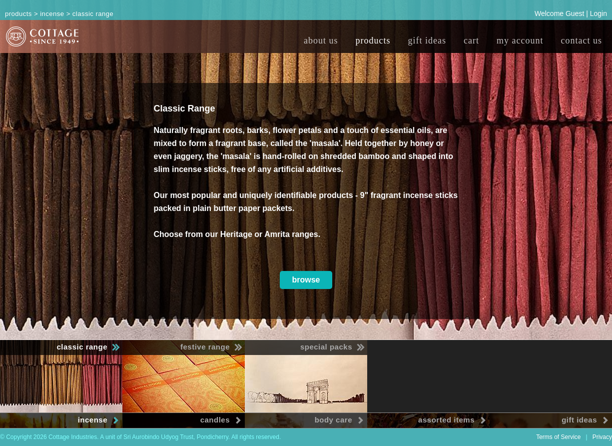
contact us (581, 41)
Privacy (602, 437)
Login (598, 14)
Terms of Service (558, 437)
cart (471, 41)
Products (18, 14)
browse (306, 280)
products (373, 41)
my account (520, 41)
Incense (52, 14)
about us (321, 41)
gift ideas (427, 41)
